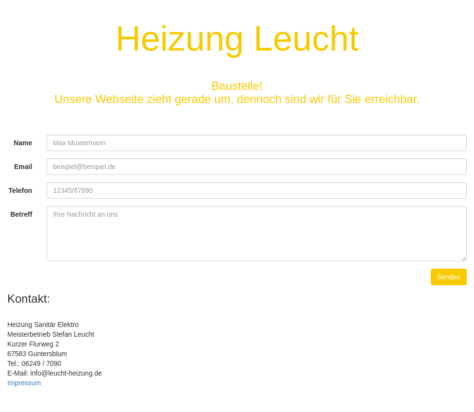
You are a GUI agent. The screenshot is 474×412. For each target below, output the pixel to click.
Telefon (21, 190)
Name (23, 143)
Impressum (24, 383)
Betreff (21, 214)
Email (23, 167)
